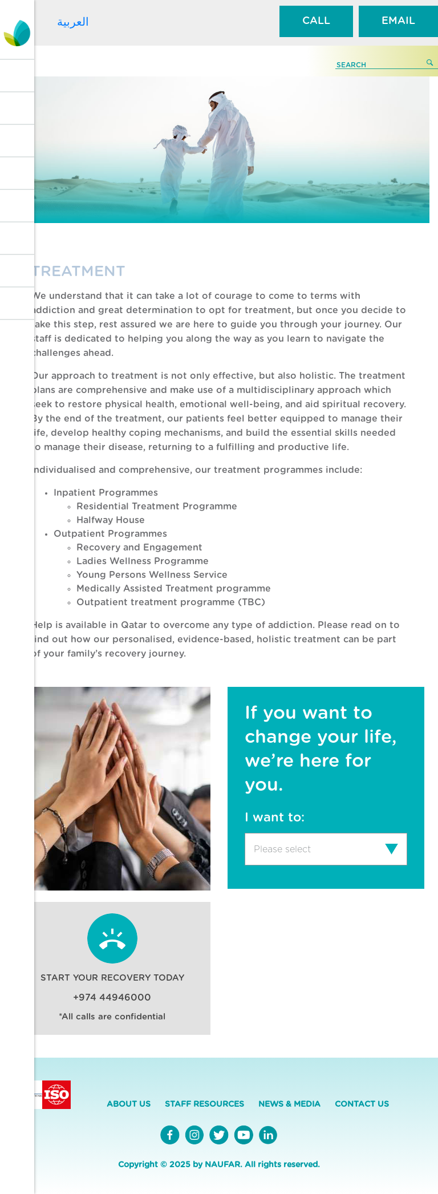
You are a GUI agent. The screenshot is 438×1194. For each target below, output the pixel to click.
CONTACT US (362, 1104)
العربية (73, 21)
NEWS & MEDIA (289, 1104)
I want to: (275, 817)
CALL (316, 21)
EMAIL (398, 21)
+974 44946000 (112, 997)
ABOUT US (129, 1104)
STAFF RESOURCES (204, 1104)
